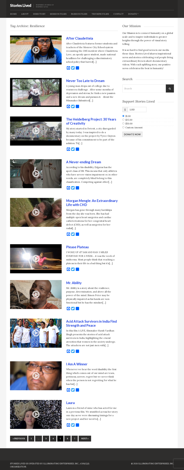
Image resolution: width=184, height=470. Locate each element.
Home (13, 14)
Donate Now (132, 134)
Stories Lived (20, 5)
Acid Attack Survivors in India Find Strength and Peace (91, 323)
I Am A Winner (76, 364)
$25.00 (128, 119)
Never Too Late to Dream (85, 81)
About (25, 14)
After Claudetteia (79, 38)
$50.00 (128, 123)
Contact (118, 14)
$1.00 (128, 116)
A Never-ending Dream (83, 162)
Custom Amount (134, 127)
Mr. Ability (74, 283)
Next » (85, 438)
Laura (70, 403)
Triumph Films (100, 14)
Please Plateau (77, 247)
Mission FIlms (58, 14)
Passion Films (79, 14)
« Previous (19, 438)
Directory (39, 14)
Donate (132, 14)
